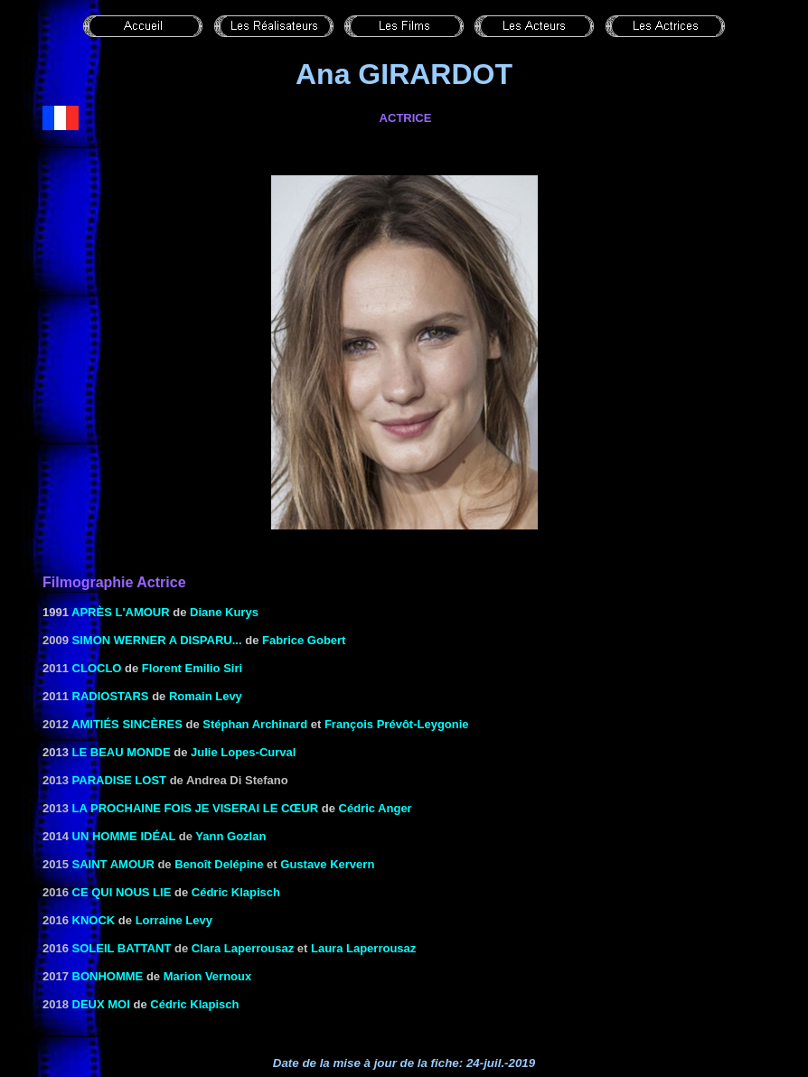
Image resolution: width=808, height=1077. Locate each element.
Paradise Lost (119, 780)
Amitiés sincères (127, 724)
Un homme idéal (124, 836)
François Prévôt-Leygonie (396, 724)
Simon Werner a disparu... (157, 640)
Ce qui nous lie (122, 892)
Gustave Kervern (327, 864)
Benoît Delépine (218, 864)
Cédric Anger (375, 808)
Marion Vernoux (208, 976)
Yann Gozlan (230, 836)
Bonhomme (108, 976)
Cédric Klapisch (236, 892)
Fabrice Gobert (303, 640)
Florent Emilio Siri (192, 668)
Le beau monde (121, 752)
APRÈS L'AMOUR (120, 612)
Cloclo (97, 668)
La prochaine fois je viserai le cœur (195, 808)
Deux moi (101, 1004)
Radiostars (110, 696)
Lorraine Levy (174, 920)
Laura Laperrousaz (363, 948)
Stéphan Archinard (254, 724)
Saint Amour (113, 864)
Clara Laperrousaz (243, 948)
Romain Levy (205, 696)
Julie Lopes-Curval (243, 752)
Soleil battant (122, 948)
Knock (94, 920)
